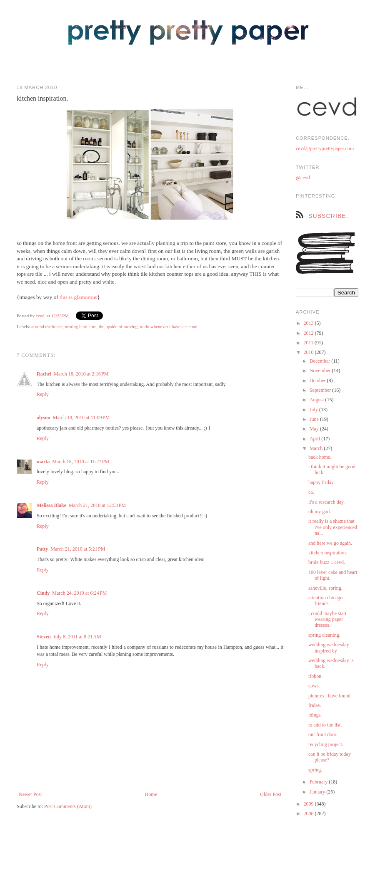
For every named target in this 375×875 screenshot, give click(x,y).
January (318, 792)
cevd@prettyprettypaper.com (325, 148)
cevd (40, 315)
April (315, 439)
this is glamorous (78, 297)
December (320, 361)
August (317, 400)
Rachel (44, 374)
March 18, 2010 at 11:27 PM (80, 462)
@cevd (303, 177)
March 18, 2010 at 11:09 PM (81, 417)
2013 (309, 323)
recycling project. (325, 744)
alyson (43, 417)
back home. (319, 457)
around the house (46, 326)
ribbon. (315, 676)
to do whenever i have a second (169, 326)
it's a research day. (326, 502)
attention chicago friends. (325, 600)
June (315, 419)
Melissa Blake (51, 505)
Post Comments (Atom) (68, 806)
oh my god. (319, 511)
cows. (314, 686)
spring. (315, 770)
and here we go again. (330, 543)
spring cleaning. (324, 635)
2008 (309, 813)
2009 (309, 804)
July (314, 410)
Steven (44, 637)
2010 (309, 352)
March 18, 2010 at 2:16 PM (81, 374)
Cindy (43, 593)
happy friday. (321, 482)
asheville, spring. (325, 588)
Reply (43, 394)
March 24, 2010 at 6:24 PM (79, 593)
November (321, 370)
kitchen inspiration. (327, 553)
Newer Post (30, 794)
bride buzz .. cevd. (326, 562)
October (318, 380)
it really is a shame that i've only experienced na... (332, 527)
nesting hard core (81, 326)
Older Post (270, 794)
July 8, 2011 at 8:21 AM (77, 637)
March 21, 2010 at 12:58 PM (97, 505)
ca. (311, 492)
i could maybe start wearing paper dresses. (327, 619)
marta (43, 462)
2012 (309, 333)
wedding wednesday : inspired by (330, 647)
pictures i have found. (330, 696)
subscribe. (328, 216)
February (319, 782)
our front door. (323, 734)
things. (315, 715)
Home (151, 794)
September (321, 390)
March (317, 448)
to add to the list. (325, 725)
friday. (314, 705)
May (315, 429)
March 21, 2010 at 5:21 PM (77, 549)
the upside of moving (118, 326)
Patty (42, 549)
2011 (309, 343)
